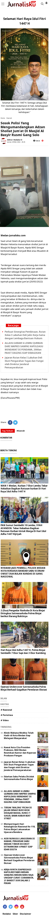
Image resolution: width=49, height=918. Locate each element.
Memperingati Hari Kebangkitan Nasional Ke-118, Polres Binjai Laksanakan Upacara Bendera (19, 828)
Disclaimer (25, 913)
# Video (5, 720)
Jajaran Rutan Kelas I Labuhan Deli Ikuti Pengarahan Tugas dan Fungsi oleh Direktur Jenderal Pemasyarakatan (19, 766)
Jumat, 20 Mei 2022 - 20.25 (16, 142)
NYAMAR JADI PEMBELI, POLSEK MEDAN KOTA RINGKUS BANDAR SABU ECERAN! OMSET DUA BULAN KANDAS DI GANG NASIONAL (23, 572)
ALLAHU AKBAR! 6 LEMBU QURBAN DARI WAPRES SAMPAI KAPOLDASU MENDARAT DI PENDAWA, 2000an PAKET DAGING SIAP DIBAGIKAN (20, 796)
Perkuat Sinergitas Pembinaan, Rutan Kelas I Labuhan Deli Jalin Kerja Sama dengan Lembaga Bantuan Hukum (25, 335)
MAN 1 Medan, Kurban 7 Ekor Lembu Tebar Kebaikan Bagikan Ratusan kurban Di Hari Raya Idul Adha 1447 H (24, 488)
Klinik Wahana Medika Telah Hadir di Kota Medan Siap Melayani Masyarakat (19, 735)
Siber (15, 913)
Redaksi (7, 913)
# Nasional (6, 709)
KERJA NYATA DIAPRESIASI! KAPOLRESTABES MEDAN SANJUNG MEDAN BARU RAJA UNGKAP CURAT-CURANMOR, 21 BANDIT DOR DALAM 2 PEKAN (19, 876)
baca (36, 140)
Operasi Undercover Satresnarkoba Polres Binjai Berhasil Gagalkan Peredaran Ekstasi (24, 688)
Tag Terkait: (7, 431)
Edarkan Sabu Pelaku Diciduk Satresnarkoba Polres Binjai (19, 778)
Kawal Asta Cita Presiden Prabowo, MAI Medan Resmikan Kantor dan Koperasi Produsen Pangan (20, 751)
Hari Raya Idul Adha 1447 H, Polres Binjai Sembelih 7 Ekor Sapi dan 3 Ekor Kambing (23, 651)
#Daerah (21, 431)
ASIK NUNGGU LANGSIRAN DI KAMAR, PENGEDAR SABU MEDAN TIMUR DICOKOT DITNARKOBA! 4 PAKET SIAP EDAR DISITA (19, 844)
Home (3, 118)
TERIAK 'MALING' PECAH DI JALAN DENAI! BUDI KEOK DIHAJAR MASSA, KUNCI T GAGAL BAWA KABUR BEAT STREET (18, 813)
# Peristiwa (7, 715)
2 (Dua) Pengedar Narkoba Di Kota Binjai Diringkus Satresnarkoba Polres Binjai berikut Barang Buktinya (23, 613)
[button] (46, 2)
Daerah (9, 118)
